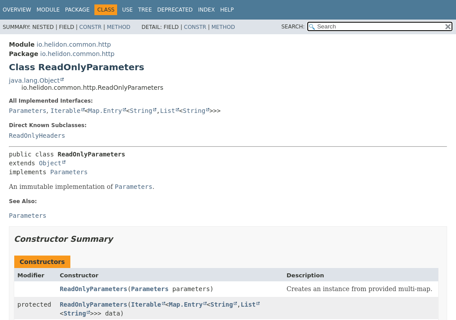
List (167, 110)
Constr (90, 27)
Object (50, 163)
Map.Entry (105, 110)
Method (118, 27)
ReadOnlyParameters (93, 288)
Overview (17, 10)
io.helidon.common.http (74, 44)
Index (206, 10)
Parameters (27, 110)
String (141, 110)
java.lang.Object (34, 80)
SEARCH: (293, 27)
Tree (145, 10)
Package (77, 10)
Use (127, 10)
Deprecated (175, 10)
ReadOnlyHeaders (37, 135)
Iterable (65, 110)
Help (227, 10)
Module (48, 10)
